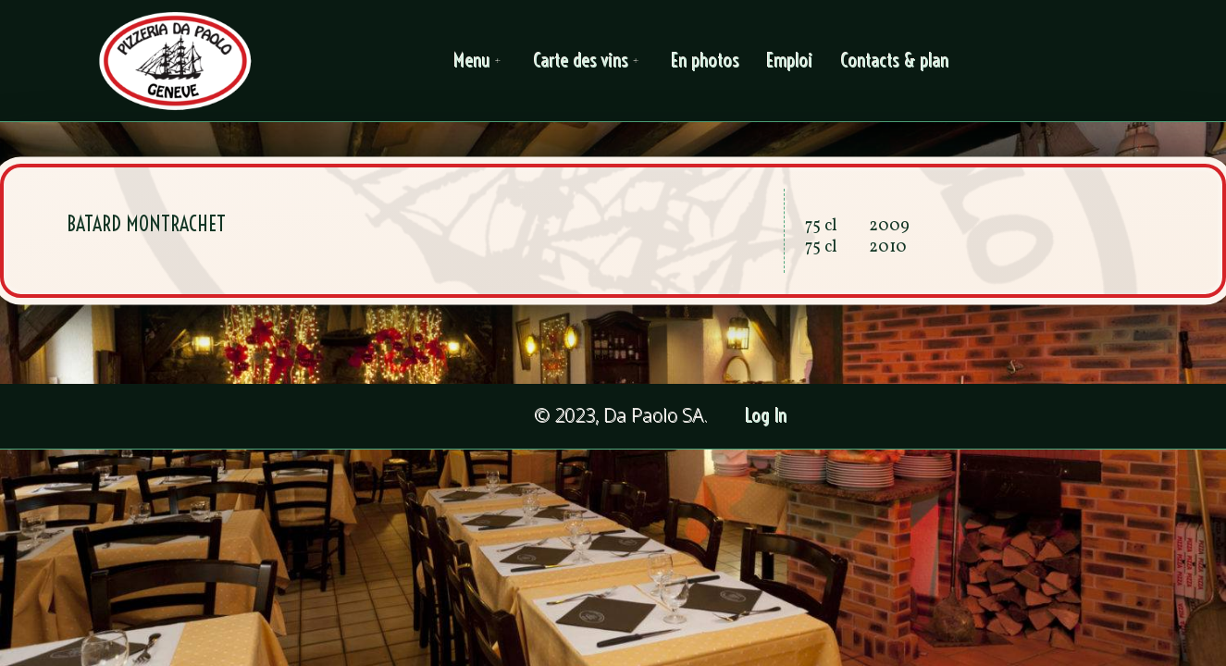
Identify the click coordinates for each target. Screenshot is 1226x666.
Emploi (790, 60)
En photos (705, 60)
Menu (480, 60)
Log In (766, 415)
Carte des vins (589, 60)
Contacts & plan (895, 60)
